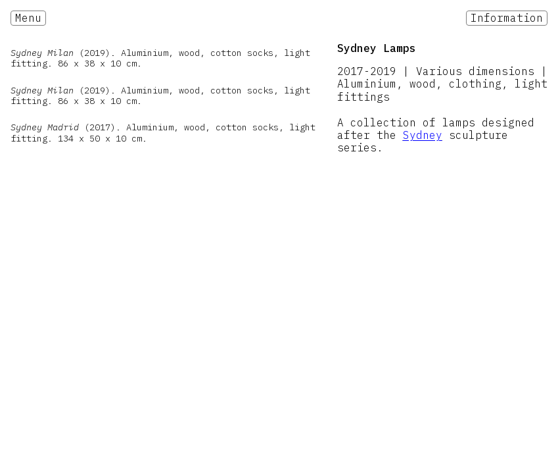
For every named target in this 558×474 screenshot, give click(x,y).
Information (507, 17)
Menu (28, 17)
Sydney (422, 135)
